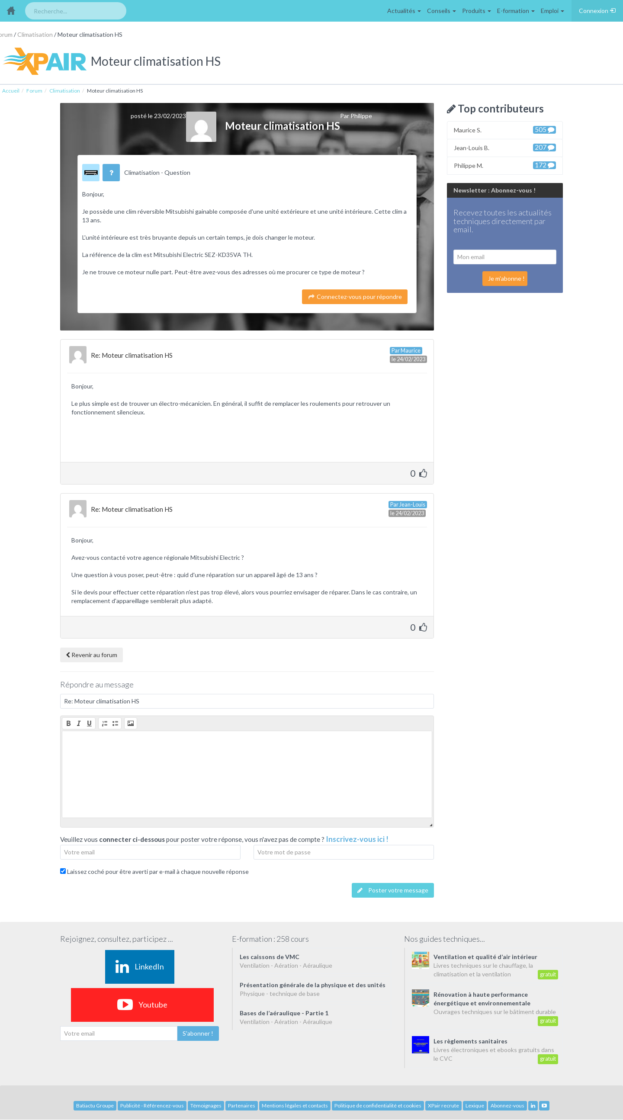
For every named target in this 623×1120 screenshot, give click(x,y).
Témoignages (206, 1105)
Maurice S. (505, 129)
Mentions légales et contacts (295, 1105)
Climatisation (35, 34)
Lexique (475, 1105)
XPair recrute (443, 1105)
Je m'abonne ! (506, 278)
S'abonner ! (198, 1033)
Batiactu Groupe (95, 1105)
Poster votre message (392, 890)
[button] (68, 723)
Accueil (10, 90)
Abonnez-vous (507, 1105)
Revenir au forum (91, 654)
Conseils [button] (441, 10)
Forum (34, 90)
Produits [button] (476, 10)
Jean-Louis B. (505, 147)
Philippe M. (505, 165)
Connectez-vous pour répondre (355, 296)
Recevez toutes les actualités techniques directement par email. (502, 221)
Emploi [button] (552, 10)
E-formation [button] (516, 10)
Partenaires (241, 1105)
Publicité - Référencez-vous (152, 1105)
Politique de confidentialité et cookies (377, 1105)
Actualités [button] (404, 10)
